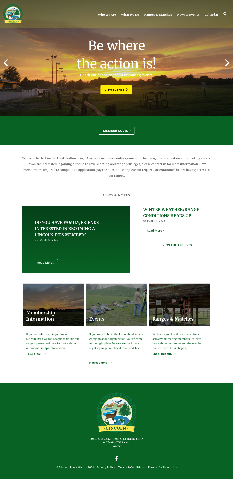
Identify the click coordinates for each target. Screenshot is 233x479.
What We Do (130, 14)
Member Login (115, 131)
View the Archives (177, 245)
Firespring (169, 467)
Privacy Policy (106, 467)
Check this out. (162, 354)
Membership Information (40, 316)
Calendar (211, 14)
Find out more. (98, 362)
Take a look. (34, 354)
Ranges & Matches (158, 14)
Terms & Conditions (131, 467)
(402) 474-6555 (112, 442)
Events (97, 319)
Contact (116, 446)
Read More (46, 262)
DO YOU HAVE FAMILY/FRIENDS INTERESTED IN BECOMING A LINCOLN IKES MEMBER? (67, 228)
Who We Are (107, 14)
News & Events (188, 14)
